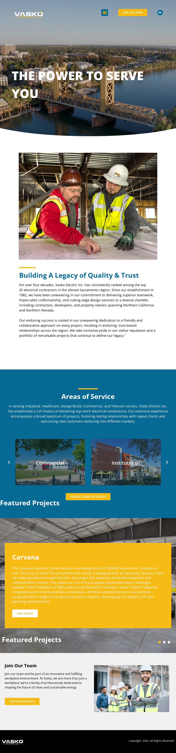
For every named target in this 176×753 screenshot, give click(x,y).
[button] (104, 12)
